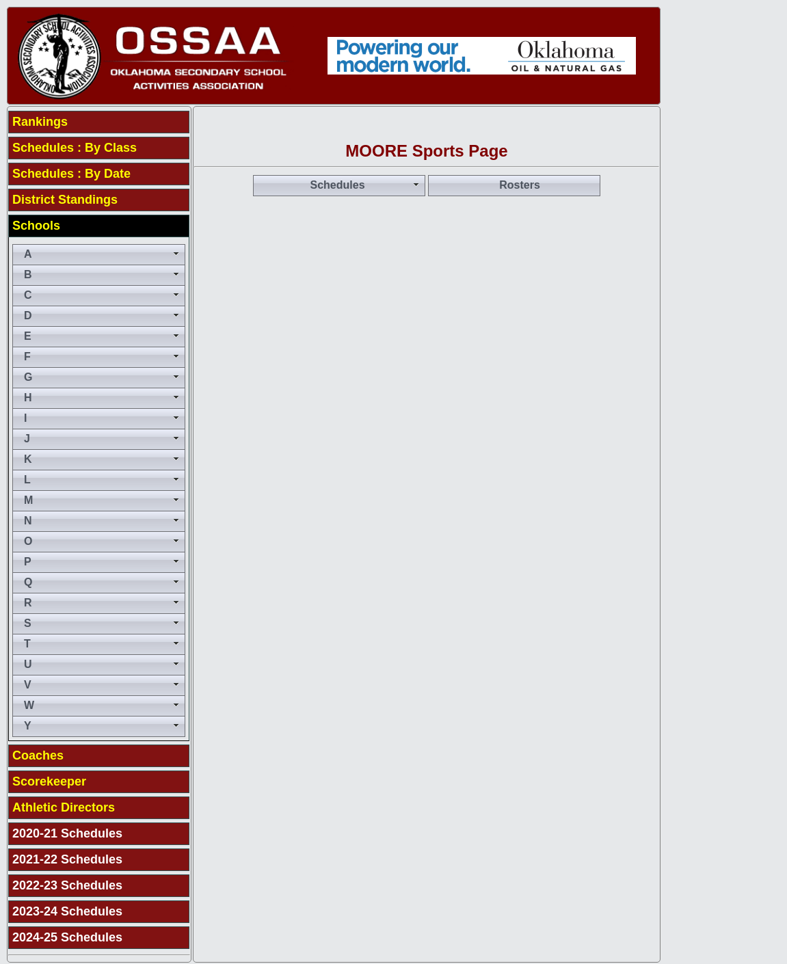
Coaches (38, 755)
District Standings (65, 199)
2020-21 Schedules (67, 833)
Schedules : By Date (71, 173)
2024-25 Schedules (67, 937)
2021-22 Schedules (67, 859)
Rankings (40, 122)
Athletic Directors (63, 807)
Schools (36, 225)
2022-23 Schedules (67, 885)
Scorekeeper (49, 781)
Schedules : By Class (74, 148)
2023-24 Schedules (67, 911)
